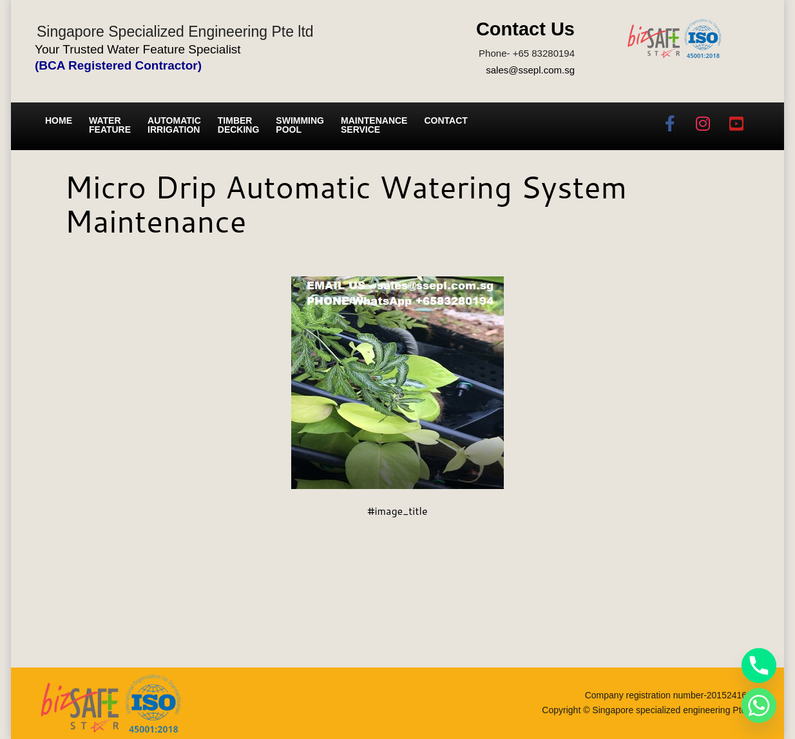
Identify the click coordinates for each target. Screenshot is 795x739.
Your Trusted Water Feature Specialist (138, 49)
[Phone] (759, 665)
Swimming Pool (300, 125)
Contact (445, 120)
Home (58, 120)
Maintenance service (374, 125)
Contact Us (525, 29)
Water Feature (110, 125)
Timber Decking (239, 125)
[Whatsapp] (759, 705)
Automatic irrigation (174, 125)
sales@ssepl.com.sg (530, 69)
